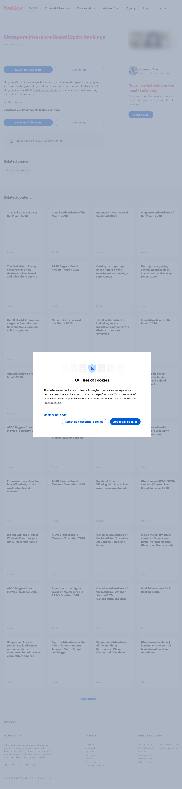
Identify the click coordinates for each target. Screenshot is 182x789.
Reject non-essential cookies (84, 421)
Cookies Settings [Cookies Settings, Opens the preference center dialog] (55, 415)
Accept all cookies (125, 421)
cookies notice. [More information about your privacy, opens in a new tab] (53, 402)
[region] (92, 394)
